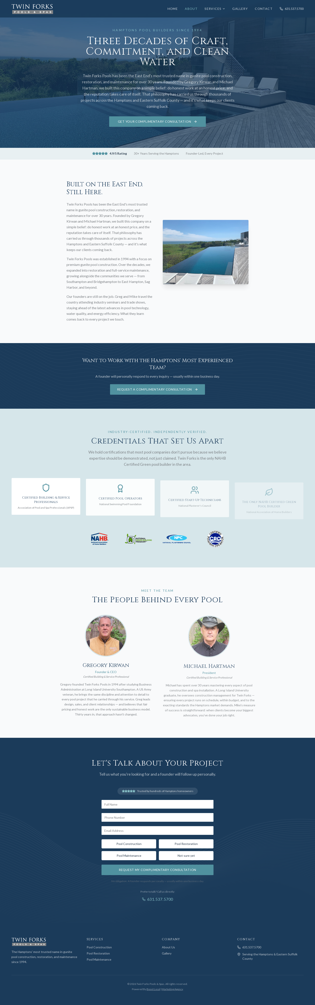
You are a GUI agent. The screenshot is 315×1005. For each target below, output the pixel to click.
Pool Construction (129, 844)
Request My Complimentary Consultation (157, 870)
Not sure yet (186, 855)
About (191, 8)
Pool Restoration (186, 844)
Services (215, 8)
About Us (168, 947)
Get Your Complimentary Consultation (157, 121)
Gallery (240, 8)
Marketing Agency (172, 989)
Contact (264, 8)
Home (173, 8)
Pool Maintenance (129, 855)
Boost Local (153, 989)
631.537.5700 (292, 8)
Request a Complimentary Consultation (157, 389)
